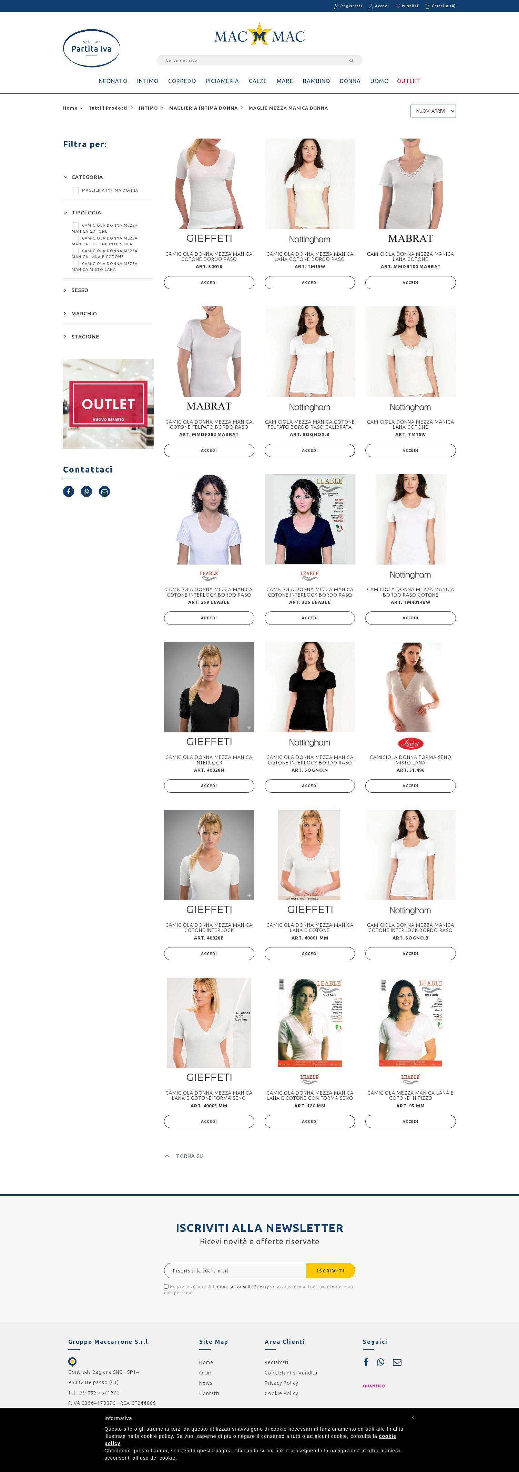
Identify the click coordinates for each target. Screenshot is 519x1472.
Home (206, 1366)
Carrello (444, 6)
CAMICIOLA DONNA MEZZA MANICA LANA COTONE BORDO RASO (310, 256)
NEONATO (113, 81)
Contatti (209, 1397)
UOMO (379, 81)
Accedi (382, 6)
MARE (285, 81)
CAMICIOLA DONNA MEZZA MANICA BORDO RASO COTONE (410, 593)
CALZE (258, 81)
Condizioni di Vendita (291, 1376)
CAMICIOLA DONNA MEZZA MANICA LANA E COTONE (310, 930)
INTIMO (148, 81)
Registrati (351, 6)
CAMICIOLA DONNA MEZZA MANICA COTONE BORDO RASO (209, 256)
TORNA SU (183, 1160)
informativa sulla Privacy (243, 1290)
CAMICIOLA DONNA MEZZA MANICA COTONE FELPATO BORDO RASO (209, 424)
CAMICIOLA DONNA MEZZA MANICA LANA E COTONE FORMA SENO (209, 1098)
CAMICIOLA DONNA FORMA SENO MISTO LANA (410, 761)
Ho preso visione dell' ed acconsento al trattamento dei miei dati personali (258, 1293)
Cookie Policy (281, 1397)
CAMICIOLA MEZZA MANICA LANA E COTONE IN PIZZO (410, 1098)
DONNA (350, 81)
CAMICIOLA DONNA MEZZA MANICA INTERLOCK (209, 761)
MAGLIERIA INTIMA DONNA (105, 190)
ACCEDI (209, 283)
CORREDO (182, 81)
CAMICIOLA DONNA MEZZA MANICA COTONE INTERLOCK (209, 930)
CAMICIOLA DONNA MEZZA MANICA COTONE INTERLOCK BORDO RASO (209, 593)
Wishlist (410, 6)
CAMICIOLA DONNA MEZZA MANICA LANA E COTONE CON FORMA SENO (310, 1098)
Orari (205, 1376)
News (206, 1387)
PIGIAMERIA (222, 81)
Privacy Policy (281, 1387)
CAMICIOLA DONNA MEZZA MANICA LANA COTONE (410, 256)
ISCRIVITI (329, 1274)
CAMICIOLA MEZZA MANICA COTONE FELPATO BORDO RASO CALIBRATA (310, 424)
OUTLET (408, 81)
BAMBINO (316, 81)
